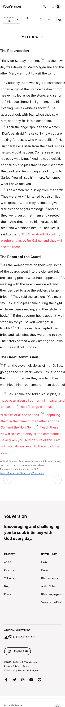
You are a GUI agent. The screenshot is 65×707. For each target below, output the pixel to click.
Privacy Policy (11, 666)
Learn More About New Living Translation (22, 473)
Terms (26, 666)
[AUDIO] (49, 19)
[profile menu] (55, 6)
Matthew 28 (12, 19)
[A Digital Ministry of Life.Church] (32, 632)
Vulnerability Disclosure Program (21, 670)
